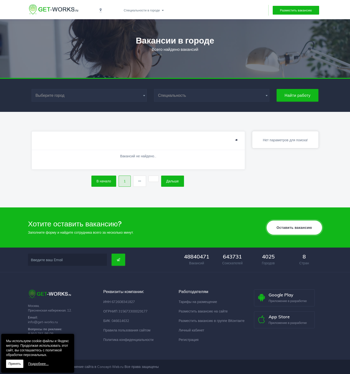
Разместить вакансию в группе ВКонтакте (212, 321)
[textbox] (89, 95)
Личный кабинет (191, 330)
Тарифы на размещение (198, 302)
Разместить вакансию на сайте (203, 311)
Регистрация (189, 340)
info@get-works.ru (43, 322)
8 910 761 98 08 (40, 333)
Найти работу (298, 95)
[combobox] (89, 95)
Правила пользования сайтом (126, 330)
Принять (15, 363)
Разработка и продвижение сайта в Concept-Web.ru (82, 367)
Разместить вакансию (296, 10)
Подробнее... (38, 364)
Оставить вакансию (294, 227)
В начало (103, 181)
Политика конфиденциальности (128, 340)
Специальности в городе (142, 10)
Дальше (172, 181)
